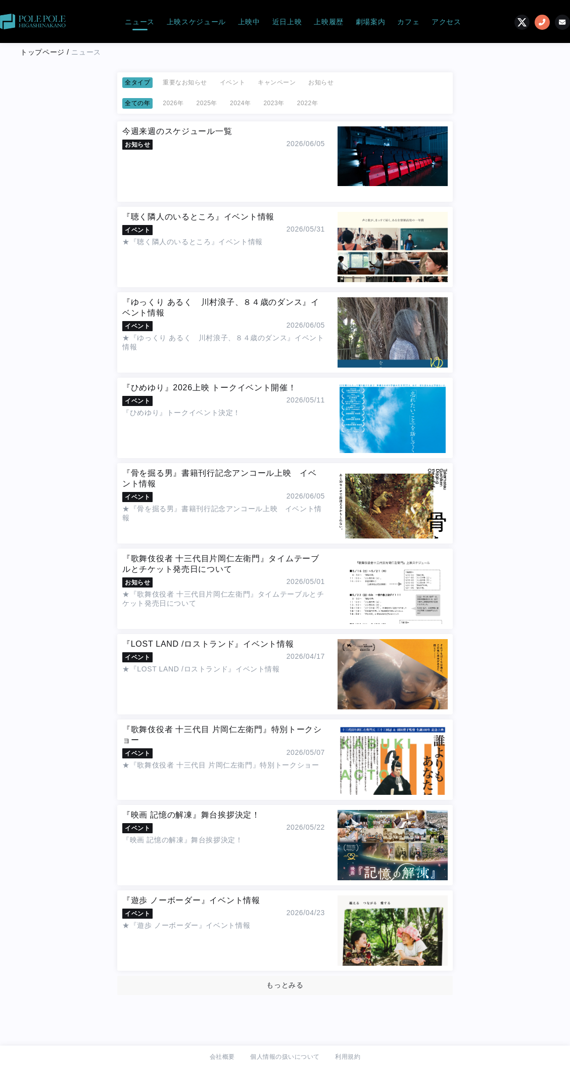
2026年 (173, 103)
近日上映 (287, 22)
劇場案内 (371, 22)
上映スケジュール (196, 22)
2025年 (207, 103)
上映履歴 (329, 22)
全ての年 (137, 103)
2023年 (273, 103)
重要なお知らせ (185, 82)
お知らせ (321, 82)
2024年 (240, 103)
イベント (232, 82)
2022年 (307, 103)
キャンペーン (277, 82)
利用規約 (347, 1056)
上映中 (249, 22)
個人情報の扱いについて (285, 1056)
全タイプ (137, 82)
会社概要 (222, 1056)
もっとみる (284, 985)
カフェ (408, 22)
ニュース (140, 22)
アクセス (446, 22)
